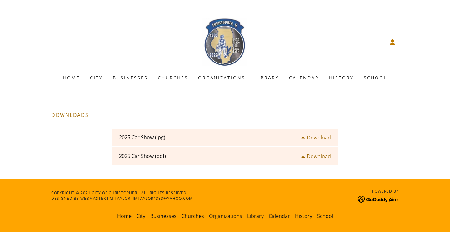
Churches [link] (173, 78)
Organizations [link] (222, 78)
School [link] (375, 78)
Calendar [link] (304, 78)
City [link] (96, 78)
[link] (225, 41)
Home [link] (71, 78)
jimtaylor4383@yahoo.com (162, 198)
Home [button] (124, 216)
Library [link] (267, 78)
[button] (392, 42)
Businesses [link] (130, 78)
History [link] (341, 78)
